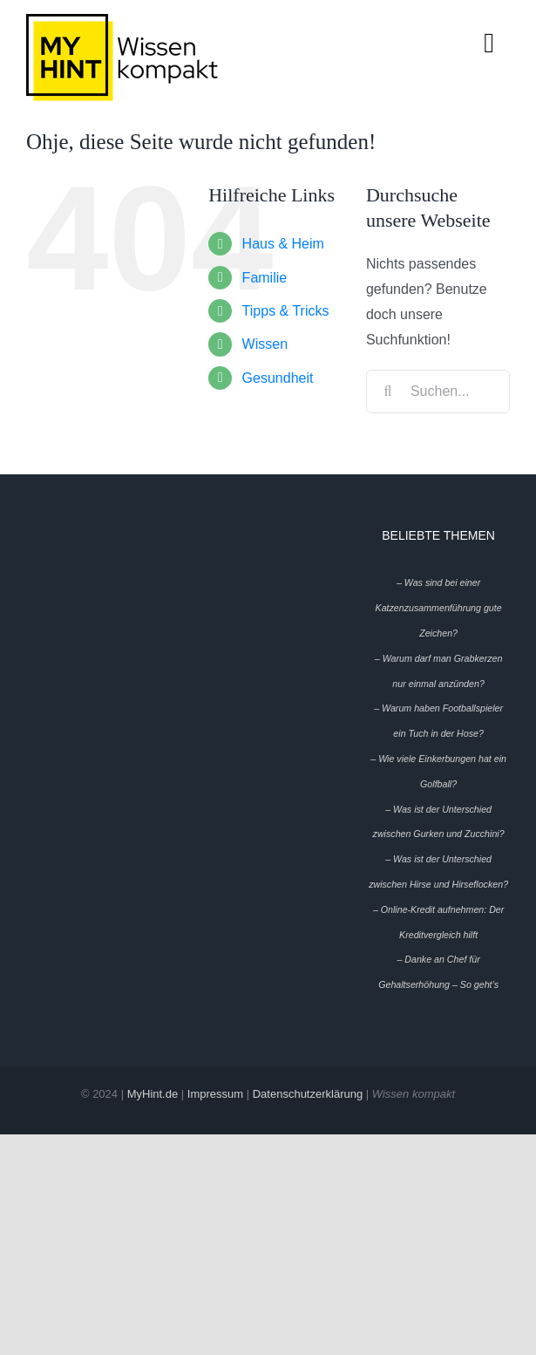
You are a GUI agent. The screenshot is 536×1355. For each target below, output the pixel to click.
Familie (265, 277)
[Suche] (388, 391)
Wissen (265, 344)
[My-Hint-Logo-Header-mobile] (122, 20)
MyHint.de (153, 1093)
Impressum (215, 1093)
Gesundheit (278, 378)
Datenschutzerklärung (308, 1093)
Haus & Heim (283, 243)
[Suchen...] (438, 391)
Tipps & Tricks (285, 310)
